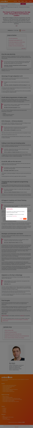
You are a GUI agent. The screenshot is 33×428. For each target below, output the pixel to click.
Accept (25, 218)
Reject (21, 218)
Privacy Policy (14, 216)
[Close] (26, 209)
